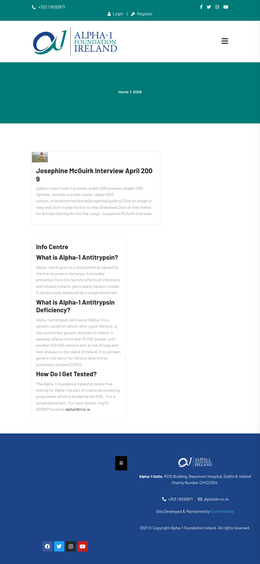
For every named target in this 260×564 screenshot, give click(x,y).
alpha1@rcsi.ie (77, 398)
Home (123, 91)
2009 (137, 91)
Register (142, 13)
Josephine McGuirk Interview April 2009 (94, 164)
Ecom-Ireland (222, 501)
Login (115, 13)
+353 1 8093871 (48, 6)
